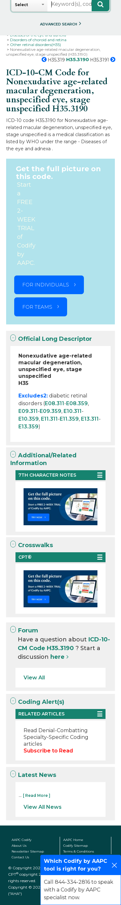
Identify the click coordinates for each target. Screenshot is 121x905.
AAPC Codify (21, 840)
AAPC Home (73, 840)
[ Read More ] (36, 795)
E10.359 (28, 419)
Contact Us (20, 857)
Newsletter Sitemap (28, 851)
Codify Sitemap (75, 846)
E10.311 (73, 411)
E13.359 (28, 427)
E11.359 (69, 419)
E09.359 (50, 411)
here (57, 656)
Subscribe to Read (48, 751)
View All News (43, 807)
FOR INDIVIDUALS (45, 285)
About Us (19, 846)
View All (34, 678)
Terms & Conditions (78, 851)
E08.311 (54, 403)
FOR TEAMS (37, 307)
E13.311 (90, 419)
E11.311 (49, 419)
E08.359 (77, 403)
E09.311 (28, 411)
